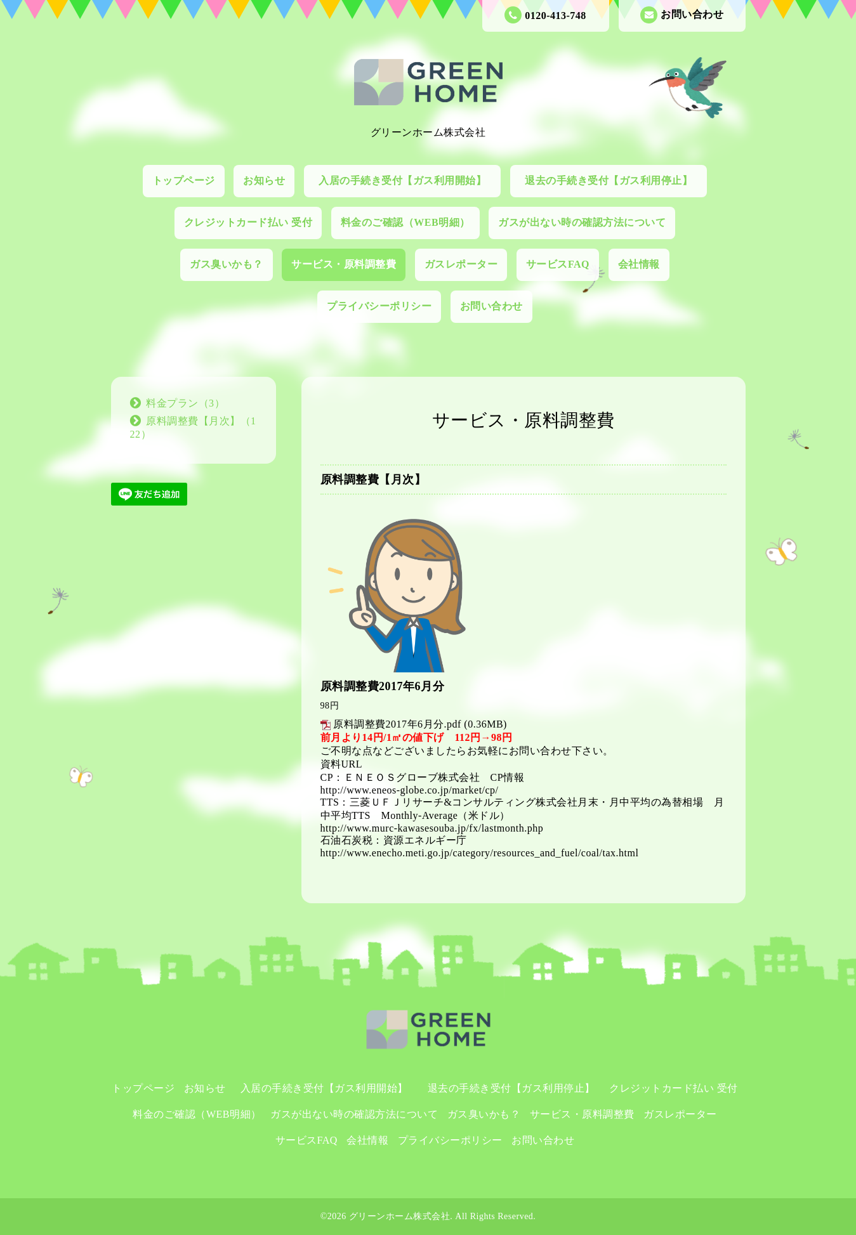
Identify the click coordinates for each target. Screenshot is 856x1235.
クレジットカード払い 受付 (248, 222)
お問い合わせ (681, 14)
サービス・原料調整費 (343, 264)
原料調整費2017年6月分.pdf (397, 724)
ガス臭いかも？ (226, 264)
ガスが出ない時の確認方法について (582, 222)
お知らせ (264, 180)
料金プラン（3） (185, 403)
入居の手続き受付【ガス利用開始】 (408, 180)
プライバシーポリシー (379, 306)
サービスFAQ (557, 264)
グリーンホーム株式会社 (400, 1216)
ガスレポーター (461, 264)
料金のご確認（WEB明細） (405, 222)
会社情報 (639, 264)
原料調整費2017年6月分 (382, 686)
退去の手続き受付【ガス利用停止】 (614, 180)
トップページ (183, 180)
